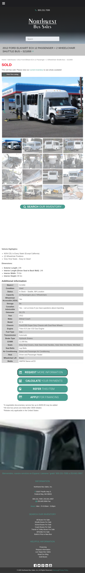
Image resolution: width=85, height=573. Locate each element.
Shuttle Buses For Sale (43, 522)
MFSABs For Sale (43, 532)
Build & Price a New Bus (43, 534)
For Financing (39, 397)
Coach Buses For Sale (43, 527)
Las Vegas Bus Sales (43, 552)
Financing (43, 547)
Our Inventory (42, 207)
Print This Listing (10, 74)
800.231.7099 (44, 10)
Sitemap (55, 570)
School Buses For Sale (43, 525)
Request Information (43, 549)
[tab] (42, 372)
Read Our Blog (43, 554)
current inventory (36, 70)
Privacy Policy (63, 570)
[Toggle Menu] (3, 3)
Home (4, 60)
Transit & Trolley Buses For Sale (43, 529)
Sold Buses (12, 60)
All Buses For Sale (43, 520)
